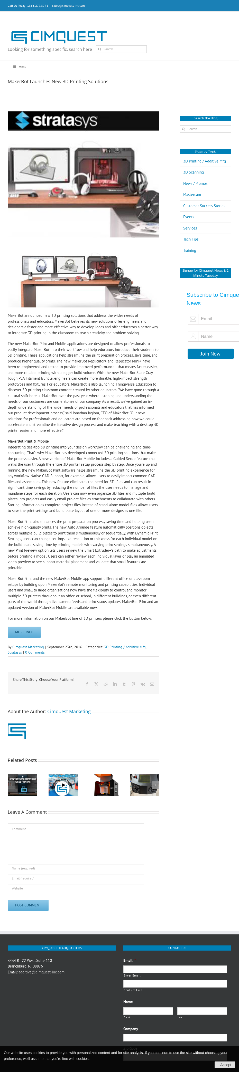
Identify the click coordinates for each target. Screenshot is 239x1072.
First (127, 1017)
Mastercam (192, 194)
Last (181, 1017)
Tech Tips (190, 239)
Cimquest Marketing (28, 647)
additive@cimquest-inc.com (42, 972)
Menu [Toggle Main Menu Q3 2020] (19, 67)
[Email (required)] (76, 878)
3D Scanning (193, 172)
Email (129, 960)
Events (188, 216)
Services (190, 228)
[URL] (76, 888)
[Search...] (121, 49)
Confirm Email (134, 990)
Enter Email (132, 975)
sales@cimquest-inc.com (68, 5)
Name (128, 1001)
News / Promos (195, 183)
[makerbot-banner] (83, 174)
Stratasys (15, 652)
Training (189, 250)
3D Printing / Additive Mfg (125, 647)
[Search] (99, 49)
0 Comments (35, 652)
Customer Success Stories (204, 205)
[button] (11, 785)
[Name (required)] (76, 868)
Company (130, 1028)
